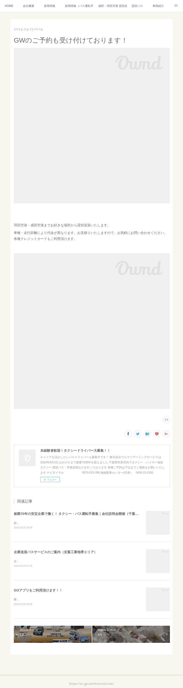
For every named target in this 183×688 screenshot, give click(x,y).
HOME (9, 6)
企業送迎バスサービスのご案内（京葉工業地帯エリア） (55, 552)
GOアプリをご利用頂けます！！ (38, 591)
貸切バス (137, 6)
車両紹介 (158, 6)
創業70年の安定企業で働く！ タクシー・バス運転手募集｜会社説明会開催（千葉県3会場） (82, 514)
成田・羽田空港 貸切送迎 (112, 6)
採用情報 (49, 6)
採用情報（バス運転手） (79, 6)
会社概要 (28, 6)
